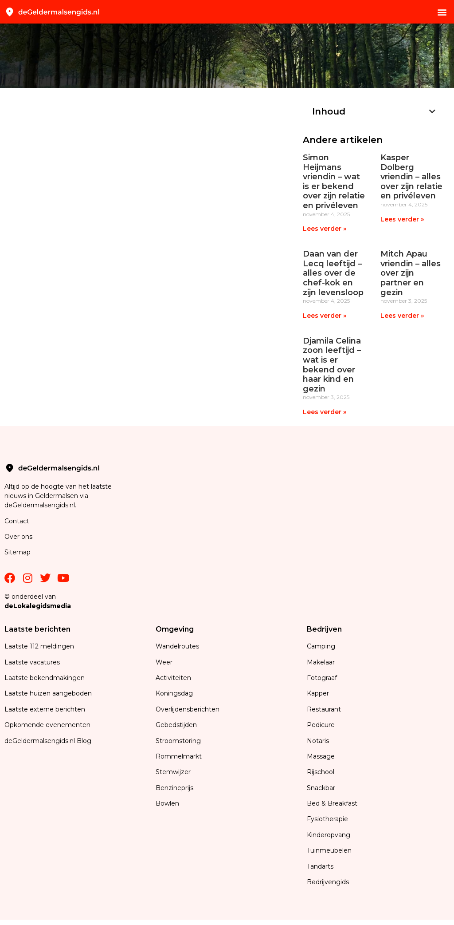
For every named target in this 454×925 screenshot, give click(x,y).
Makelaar (321, 662)
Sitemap (18, 552)
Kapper (319, 693)
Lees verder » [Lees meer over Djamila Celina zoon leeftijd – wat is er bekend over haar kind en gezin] (324, 412)
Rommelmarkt (180, 756)
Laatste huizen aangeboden (48, 693)
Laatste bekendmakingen (44, 678)
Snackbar (321, 788)
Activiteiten (173, 678)
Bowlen (167, 803)
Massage (321, 756)
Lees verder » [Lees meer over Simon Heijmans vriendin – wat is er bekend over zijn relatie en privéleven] (324, 229)
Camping (322, 646)
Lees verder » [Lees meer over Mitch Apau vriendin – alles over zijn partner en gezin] (402, 316)
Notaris (318, 741)
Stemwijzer (173, 772)
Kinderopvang (328, 835)
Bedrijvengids (328, 882)
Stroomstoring (178, 741)
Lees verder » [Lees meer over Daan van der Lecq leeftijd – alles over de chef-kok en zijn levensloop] (324, 316)
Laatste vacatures (32, 662)
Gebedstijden (176, 725)
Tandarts (320, 866)
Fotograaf (323, 678)
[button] (442, 11)
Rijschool (320, 772)
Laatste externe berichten (44, 709)
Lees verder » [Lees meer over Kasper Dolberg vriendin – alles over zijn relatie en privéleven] (402, 219)
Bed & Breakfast (332, 803)
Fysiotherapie (327, 819)
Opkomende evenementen (47, 725)
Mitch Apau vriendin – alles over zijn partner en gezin (410, 273)
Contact (16, 521)
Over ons (18, 537)
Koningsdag (174, 693)
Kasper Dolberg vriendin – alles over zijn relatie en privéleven (411, 177)
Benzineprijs (174, 788)
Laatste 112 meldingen (39, 646)
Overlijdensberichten (188, 709)
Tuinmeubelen (329, 850)
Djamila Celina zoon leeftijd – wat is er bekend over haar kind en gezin (332, 365)
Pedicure (321, 725)
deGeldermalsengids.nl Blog (47, 741)
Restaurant (324, 709)
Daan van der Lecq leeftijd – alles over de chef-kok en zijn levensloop (333, 273)
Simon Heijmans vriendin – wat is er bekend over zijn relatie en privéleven (334, 181)
